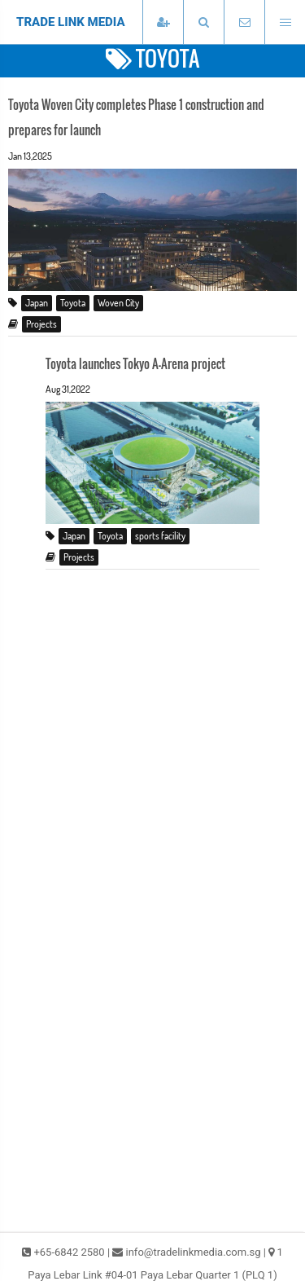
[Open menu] (284, 22)
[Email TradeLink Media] (244, 22)
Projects (41, 324)
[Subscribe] (162, 22)
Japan (36, 303)
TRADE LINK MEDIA (70, 22)
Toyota (72, 303)
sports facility (160, 536)
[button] (203, 22)
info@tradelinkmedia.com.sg (193, 1252)
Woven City (118, 303)
